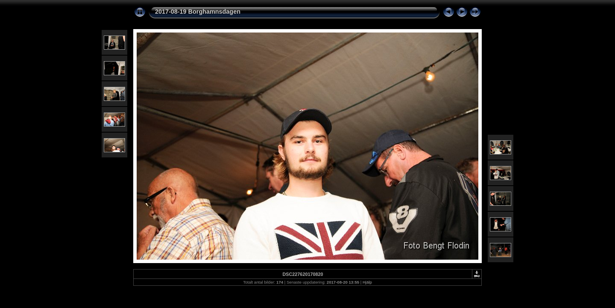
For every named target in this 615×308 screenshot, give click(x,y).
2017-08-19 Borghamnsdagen (197, 11)
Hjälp (367, 282)
